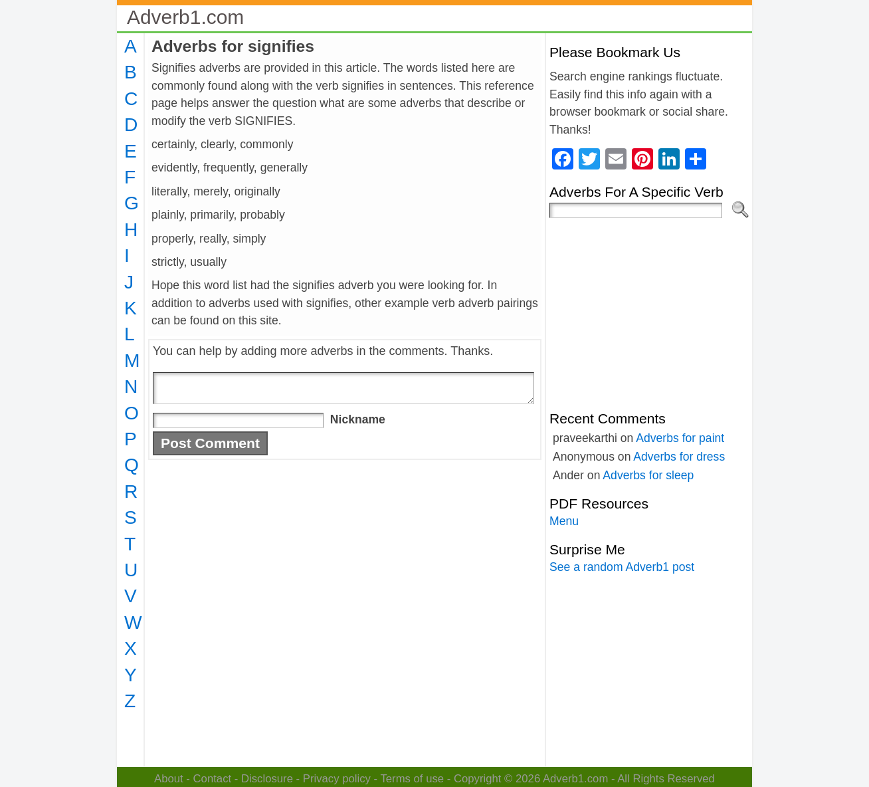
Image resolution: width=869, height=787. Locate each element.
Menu (564, 521)
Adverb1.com (185, 17)
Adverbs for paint (680, 438)
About (168, 778)
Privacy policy (337, 778)
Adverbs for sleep (648, 475)
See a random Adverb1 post (621, 567)
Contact (212, 778)
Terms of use (412, 778)
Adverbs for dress (679, 456)
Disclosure (267, 778)
